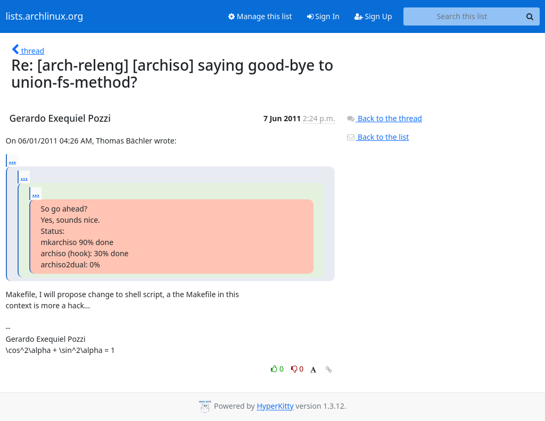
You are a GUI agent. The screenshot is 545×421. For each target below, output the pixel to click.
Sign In (323, 16)
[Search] (530, 16)
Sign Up (373, 16)
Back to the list (377, 137)
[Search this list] (462, 16)
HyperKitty (275, 406)
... (12, 160)
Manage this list (260, 16)
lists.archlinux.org (45, 16)
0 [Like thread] (278, 369)
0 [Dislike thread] (297, 369)
